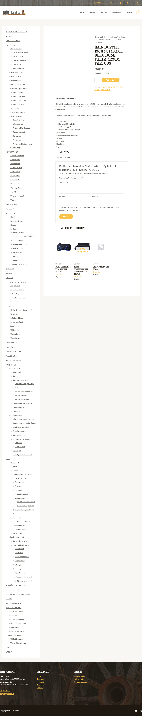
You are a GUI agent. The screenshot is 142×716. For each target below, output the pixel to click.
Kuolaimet (10, 269)
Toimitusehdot (79, 676)
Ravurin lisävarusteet (21, 541)
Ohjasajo (16, 108)
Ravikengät (14, 229)
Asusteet (18, 486)
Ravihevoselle (15, 518)
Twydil (13, 192)
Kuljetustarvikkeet (17, 619)
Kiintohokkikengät (20, 244)
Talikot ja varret (16, 639)
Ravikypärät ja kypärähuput (23, 510)
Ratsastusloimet (16, 322)
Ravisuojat (17, 136)
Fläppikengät (18, 240)
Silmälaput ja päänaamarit (22, 577)
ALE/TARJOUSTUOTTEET (16, 32)
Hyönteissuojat (16, 80)
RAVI (8, 459)
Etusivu (81, 12)
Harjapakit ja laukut (20, 52)
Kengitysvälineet (16, 221)
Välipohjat (14, 260)
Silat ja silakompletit (20, 573)
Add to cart (110, 80)
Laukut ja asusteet (17, 290)
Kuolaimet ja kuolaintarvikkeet (24, 423)
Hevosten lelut (11, 204)
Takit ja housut (20, 498)
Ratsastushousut (21, 395)
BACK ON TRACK (13, 41)
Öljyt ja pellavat (16, 188)
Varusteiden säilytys (18, 643)
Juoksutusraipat (19, 96)
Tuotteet (92, 12)
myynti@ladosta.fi (128, 3)
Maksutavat (78, 679)
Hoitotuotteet (15, 76)
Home (96, 37)
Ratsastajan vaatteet (14, 360)
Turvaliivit (16, 411)
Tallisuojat (17, 140)
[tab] (60, 98)
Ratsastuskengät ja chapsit (23, 403)
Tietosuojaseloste (81, 682)
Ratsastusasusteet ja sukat (25, 391)
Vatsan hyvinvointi (17, 196)
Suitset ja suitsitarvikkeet (22, 455)
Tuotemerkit (116, 12)
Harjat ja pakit (15, 49)
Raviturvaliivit (18, 514)
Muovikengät (18, 248)
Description (60, 98)
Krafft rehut (15, 172)
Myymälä (103, 12)
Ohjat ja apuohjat (19, 431)
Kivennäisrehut (16, 168)
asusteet (9, 36)
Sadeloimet (14, 326)
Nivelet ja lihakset (17, 184)
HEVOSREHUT (12, 152)
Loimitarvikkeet (16, 318)
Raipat (15, 376)
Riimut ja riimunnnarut (18, 112)
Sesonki (9, 599)
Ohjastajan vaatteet (20, 478)
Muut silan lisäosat (22, 557)
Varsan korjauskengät (18, 264)
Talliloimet (14, 330)
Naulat (13, 225)
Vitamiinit (14, 200)
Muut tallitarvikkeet (18, 623)
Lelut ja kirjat (15, 294)
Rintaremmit (19, 561)
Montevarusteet (19, 525)
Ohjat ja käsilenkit (19, 529)
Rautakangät (17, 252)
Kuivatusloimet (16, 314)
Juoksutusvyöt (18, 104)
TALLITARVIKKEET (13, 608)
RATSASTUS (11, 365)
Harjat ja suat (18, 56)
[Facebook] (136, 711)
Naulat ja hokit (11, 347)
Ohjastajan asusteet (13, 351)
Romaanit (18, 443)
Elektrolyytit (15, 160)
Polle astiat (14, 302)
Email (95, 197)
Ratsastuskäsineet (22, 399)
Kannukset (10, 209)
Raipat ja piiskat (12, 356)
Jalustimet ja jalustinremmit (23, 419)
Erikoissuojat (18, 124)
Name (62, 197)
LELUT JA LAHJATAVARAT (16, 282)
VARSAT (9, 652)
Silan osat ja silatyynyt (21, 545)
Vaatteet (9, 647)
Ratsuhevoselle (16, 415)
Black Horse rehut (17, 155)
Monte (15, 470)
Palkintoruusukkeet (17, 298)
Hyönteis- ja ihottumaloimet (21, 310)
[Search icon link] (138, 2)
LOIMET (9, 306)
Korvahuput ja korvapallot (23, 521)
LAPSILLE (9, 278)
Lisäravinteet (15, 176)
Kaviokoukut (18, 64)
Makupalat (14, 180)
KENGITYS (10, 213)
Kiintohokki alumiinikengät (25, 236)
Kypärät (9, 273)
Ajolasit (16, 466)
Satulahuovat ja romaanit (22, 439)
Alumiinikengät (18, 232)
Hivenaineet (15, 164)
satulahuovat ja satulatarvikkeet (18, 594)
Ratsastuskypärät (19, 407)
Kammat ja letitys (19, 60)
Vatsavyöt (19, 569)
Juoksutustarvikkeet (20, 100)
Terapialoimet (15, 334)
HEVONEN (10, 45)
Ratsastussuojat (19, 132)
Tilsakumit (14, 256)
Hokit (12, 217)
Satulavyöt (17, 451)
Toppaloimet (15, 338)
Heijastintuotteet (17, 72)
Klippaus (13, 615)
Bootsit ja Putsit (19, 120)
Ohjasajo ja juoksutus (18, 88)
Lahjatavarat (15, 286)
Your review (64, 182)
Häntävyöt (19, 553)
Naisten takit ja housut (25, 506)
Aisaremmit (19, 549)
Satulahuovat (20, 447)
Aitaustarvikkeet (16, 611)
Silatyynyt (18, 565)
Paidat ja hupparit (21, 494)
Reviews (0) (71, 98)
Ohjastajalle (15, 463)
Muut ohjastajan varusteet (23, 474)
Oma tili (129, 12)
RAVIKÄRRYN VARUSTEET (17, 585)
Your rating (64, 178)
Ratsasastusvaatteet (20, 380)
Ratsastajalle (15, 368)
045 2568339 (5, 691)
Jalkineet (18, 490)
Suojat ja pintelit (16, 116)
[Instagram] (141, 711)
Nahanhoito (14, 627)
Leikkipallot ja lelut (17, 84)
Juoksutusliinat (18, 92)
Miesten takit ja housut (26, 502)
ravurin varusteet (12, 590)
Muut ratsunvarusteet (21, 427)
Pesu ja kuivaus (18, 68)
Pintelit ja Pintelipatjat (21, 128)
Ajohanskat (19, 482)
